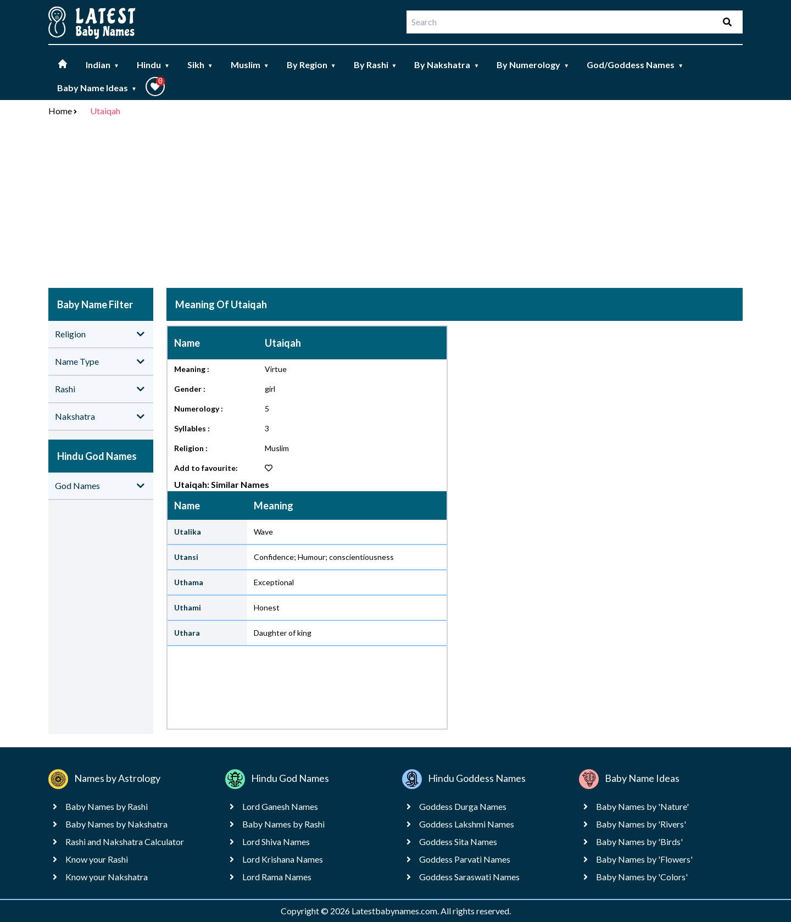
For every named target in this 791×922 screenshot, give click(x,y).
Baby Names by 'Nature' (642, 806)
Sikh (200, 64)
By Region (311, 64)
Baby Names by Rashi (106, 806)
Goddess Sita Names (458, 841)
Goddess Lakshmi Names (466, 824)
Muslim (250, 64)
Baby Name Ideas (97, 87)
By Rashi (375, 64)
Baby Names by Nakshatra (116, 824)
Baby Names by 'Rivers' (641, 824)
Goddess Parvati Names (464, 859)
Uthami (187, 607)
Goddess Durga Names (462, 806)
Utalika (187, 531)
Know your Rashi (96, 859)
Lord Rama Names (276, 876)
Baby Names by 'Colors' (642, 876)
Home (60, 110)
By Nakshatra (446, 64)
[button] (155, 86)
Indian (102, 64)
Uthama (188, 582)
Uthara (187, 632)
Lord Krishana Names (282, 859)
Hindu (153, 64)
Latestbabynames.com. (396, 911)
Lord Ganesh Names (280, 806)
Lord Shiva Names (276, 841)
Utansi (186, 557)
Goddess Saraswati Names (469, 876)
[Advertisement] (395, 204)
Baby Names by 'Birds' (639, 841)
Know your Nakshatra (106, 876)
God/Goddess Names (635, 64)
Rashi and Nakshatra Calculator (124, 841)
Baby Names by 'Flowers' (644, 859)
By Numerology (533, 64)
